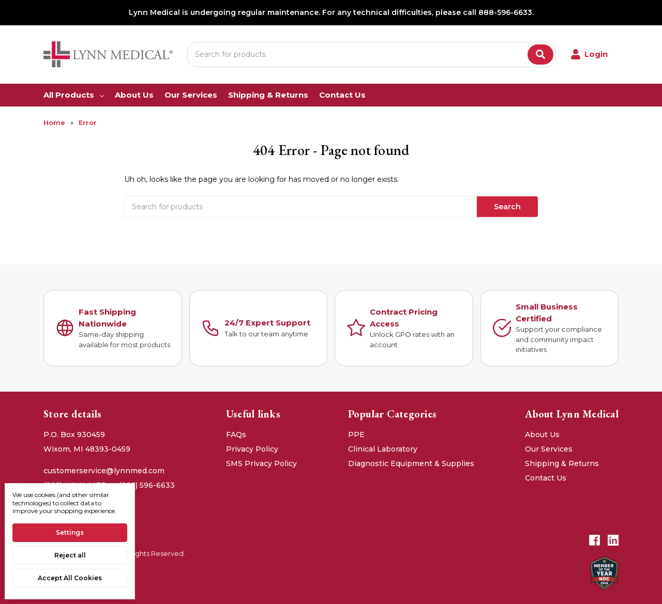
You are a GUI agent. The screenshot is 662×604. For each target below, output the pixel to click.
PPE (356, 434)
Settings (70, 532)
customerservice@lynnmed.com (103, 470)
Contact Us (342, 95)
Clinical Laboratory (382, 449)
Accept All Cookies (70, 578)
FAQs (236, 434)
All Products (73, 95)
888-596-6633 (505, 12)
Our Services (190, 95)
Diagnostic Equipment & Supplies (411, 463)
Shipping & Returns (268, 95)
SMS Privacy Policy (261, 463)
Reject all (70, 555)
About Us (134, 95)
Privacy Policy (252, 449)
